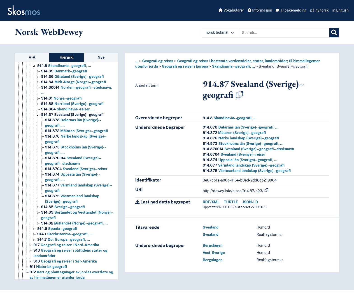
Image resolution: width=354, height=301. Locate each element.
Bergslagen (212, 245)
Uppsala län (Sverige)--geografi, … (240, 160)
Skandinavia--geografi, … (233, 66)
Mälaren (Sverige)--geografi (234, 133)
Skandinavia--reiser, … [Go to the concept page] (68, 109)
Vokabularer (231, 10)
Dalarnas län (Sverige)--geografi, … (240, 127)
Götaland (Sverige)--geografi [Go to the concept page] (72, 76)
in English (340, 10)
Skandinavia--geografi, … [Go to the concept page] (64, 66)
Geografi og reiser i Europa (185, 66)
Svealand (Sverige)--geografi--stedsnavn (248, 149)
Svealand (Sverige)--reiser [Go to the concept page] (76, 169)
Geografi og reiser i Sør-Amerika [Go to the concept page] (65, 261)
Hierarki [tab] (66, 57)
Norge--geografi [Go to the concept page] (61, 98)
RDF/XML (211, 202)
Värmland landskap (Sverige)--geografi (244, 165)
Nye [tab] (101, 57)
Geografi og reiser (157, 61)
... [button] (136, 61)
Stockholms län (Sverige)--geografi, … (243, 143)
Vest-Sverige (214, 253)
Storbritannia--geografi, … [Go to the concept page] (65, 234)
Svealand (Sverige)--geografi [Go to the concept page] (72, 114)
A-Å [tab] (32, 57)
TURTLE (231, 202)
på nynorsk (319, 10)
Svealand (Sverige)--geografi (283, 66)
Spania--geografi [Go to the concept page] (57, 229)
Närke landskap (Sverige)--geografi (241, 138)
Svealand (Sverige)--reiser (234, 154)
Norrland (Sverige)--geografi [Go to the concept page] (72, 104)
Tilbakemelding (291, 10)
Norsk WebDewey (49, 32)
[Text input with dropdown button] (284, 33)
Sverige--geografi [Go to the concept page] (63, 207)
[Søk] (334, 33)
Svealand (211, 227)
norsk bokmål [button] (220, 32)
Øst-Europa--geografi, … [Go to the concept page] (63, 239)
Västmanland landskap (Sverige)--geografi (247, 171)
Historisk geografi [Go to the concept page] (48, 267)
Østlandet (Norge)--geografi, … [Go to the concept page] (74, 223)
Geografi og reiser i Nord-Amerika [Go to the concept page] (66, 245)
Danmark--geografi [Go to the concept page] (64, 71)
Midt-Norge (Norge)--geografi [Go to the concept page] (73, 82)
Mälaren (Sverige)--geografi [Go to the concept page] (76, 131)
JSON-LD (250, 202)
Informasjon (260, 10)
